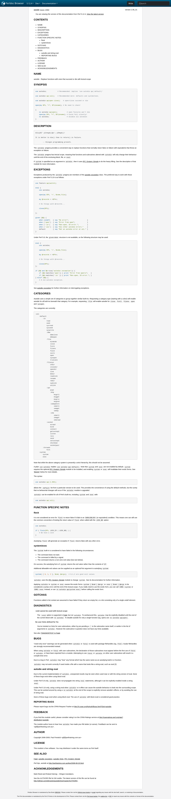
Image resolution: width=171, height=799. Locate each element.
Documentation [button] (49, 3)
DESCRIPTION (43, 30)
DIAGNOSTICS (43, 48)
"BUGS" (37, 472)
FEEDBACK (42, 58)
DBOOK (57, 792)
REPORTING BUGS (49, 56)
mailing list (104, 796)
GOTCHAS (42, 45)
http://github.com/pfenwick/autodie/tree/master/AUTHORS (56, 781)
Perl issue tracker (92, 796)
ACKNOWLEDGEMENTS (47, 68)
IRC (110, 796)
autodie (36, 10)
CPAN (47, 10)
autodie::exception (92, 175)
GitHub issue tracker (84, 792)
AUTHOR (41, 61)
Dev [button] (37, 3)
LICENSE (41, 63)
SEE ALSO (42, 66)
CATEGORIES (43, 35)
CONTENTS (41, 19)
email (93, 792)
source (42, 10)
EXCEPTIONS (43, 33)
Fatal (65, 615)
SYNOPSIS (42, 27)
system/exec (46, 43)
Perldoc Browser (12, 3)
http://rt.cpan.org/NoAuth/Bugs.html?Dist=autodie (92, 707)
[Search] (153, 3)
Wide (130, 3)
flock (43, 40)
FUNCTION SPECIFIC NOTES (49, 38)
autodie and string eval (50, 53)
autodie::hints (58, 759)
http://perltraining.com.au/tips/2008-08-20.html (66, 763)
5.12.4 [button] (29, 3)
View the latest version (95, 14)
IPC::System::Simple (91, 161)
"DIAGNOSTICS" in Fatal (50, 633)
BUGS (40, 50)
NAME (40, 25)
